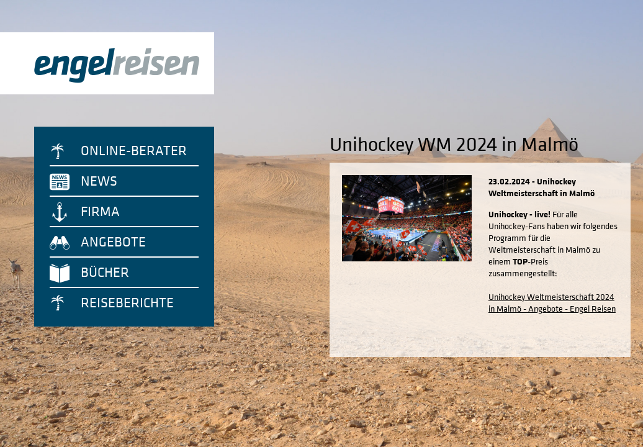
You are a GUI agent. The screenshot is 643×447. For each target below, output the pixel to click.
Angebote (113, 241)
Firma (100, 211)
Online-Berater (134, 150)
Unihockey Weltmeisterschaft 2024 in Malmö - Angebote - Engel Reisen (533, 298)
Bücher (105, 272)
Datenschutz (298, 432)
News (99, 180)
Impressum (346, 432)
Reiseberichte (127, 302)
